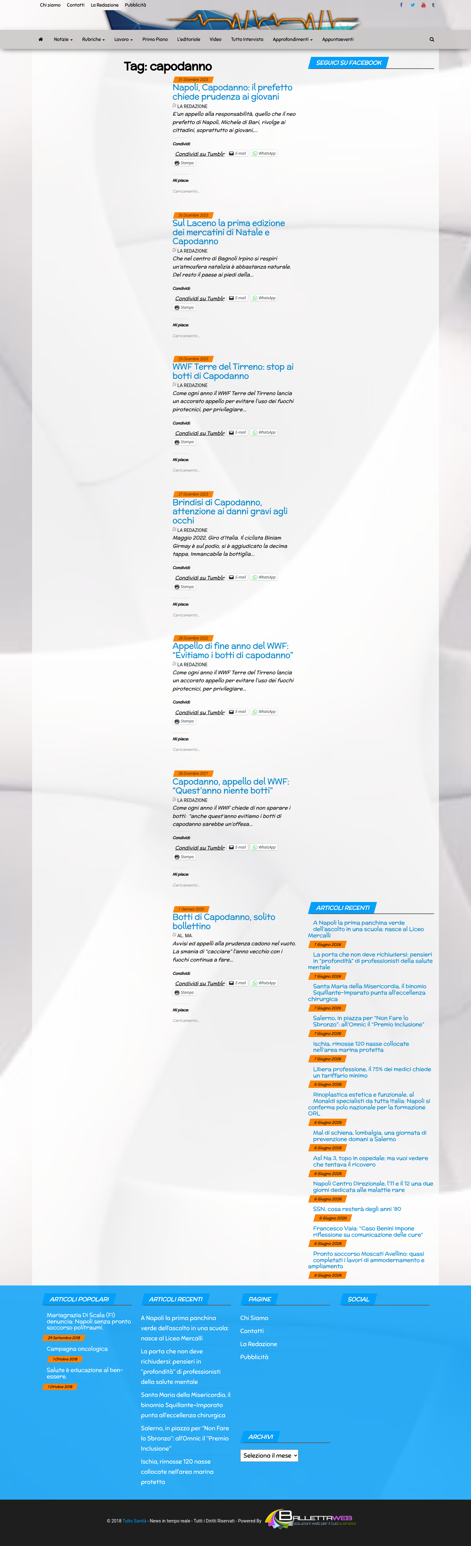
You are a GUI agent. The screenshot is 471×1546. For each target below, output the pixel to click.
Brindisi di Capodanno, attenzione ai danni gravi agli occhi (230, 511)
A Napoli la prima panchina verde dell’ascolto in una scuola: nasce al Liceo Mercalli (366, 929)
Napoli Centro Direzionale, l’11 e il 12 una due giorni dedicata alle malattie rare (373, 1186)
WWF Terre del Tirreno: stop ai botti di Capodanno (233, 371)
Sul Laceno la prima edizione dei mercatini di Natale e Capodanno (229, 232)
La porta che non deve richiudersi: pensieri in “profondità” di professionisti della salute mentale (370, 960)
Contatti (75, 5)
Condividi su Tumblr (200, 153)
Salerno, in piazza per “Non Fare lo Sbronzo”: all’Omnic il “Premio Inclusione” (368, 1021)
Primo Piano (155, 39)
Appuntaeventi (337, 39)
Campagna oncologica (77, 1349)
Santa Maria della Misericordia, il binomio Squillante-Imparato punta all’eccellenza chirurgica (367, 992)
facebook (402, 5)
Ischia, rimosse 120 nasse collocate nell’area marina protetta (361, 1047)
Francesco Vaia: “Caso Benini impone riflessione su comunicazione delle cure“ (368, 1231)
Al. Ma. (185, 935)
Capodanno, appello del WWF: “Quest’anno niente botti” (231, 786)
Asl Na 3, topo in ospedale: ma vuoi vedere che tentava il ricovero (370, 1161)
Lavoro (123, 39)
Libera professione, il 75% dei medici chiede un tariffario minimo (372, 1072)
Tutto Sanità (134, 1520)
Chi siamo (50, 5)
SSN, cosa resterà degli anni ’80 (357, 1209)
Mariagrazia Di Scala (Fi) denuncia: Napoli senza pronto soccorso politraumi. (89, 1321)
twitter (412, 5)
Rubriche (93, 39)
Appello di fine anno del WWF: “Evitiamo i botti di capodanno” (233, 650)
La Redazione (105, 5)
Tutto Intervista (247, 39)
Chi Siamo (254, 1318)
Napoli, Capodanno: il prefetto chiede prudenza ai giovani (232, 91)
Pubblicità (135, 5)
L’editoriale (188, 39)
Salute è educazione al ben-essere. (85, 1373)
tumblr (434, 5)
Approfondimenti (293, 39)
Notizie (63, 39)
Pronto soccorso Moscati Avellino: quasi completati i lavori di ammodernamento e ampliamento (366, 1260)
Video (216, 39)
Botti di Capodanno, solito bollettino (224, 921)
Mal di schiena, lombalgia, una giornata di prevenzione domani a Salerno (369, 1136)
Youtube (423, 5)
